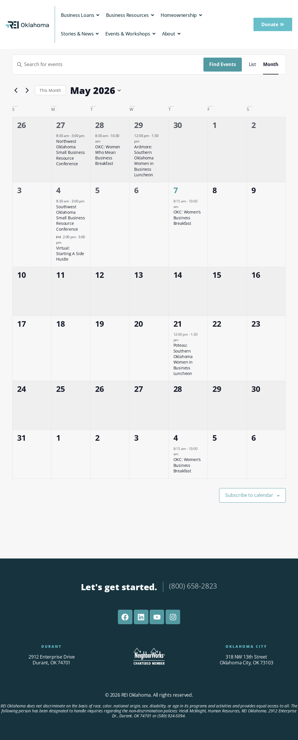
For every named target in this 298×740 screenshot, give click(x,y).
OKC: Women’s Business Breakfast (187, 217)
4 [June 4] (175, 437)
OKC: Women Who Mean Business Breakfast (107, 155)
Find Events (222, 64)
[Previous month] (15, 90)
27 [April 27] (60, 125)
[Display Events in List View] (252, 64)
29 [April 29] (138, 125)
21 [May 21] (177, 323)
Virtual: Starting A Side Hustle (70, 253)
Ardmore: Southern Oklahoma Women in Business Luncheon (143, 161)
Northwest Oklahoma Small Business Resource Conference (70, 152)
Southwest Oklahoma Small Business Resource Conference (70, 218)
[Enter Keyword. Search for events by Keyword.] (108, 64)
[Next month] (27, 90)
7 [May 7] (175, 190)
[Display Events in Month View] (271, 64)
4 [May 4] (58, 190)
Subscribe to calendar (249, 495)
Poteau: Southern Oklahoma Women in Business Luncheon (183, 359)
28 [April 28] (99, 125)
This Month (50, 90)
